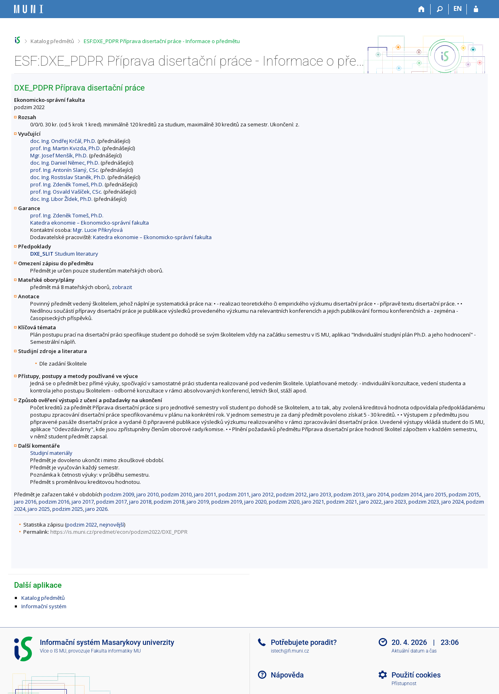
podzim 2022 (81, 524)
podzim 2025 (67, 508)
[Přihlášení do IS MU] (476, 9)
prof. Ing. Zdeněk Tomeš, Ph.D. (66, 184)
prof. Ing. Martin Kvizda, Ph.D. (65, 148)
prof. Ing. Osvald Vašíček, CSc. (66, 191)
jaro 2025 (39, 508)
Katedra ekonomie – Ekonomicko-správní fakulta (89, 222)
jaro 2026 (96, 508)
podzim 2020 (284, 501)
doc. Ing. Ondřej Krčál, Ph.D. (63, 141)
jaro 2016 (25, 501)
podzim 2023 (423, 501)
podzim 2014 (406, 494)
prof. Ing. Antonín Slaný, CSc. (64, 170)
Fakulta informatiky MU (116, 651)
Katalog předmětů (52, 41)
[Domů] (421, 9)
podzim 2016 (54, 501)
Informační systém (43, 606)
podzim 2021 (341, 501)
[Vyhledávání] (440, 9)
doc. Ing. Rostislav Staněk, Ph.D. (68, 177)
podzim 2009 (118, 494)
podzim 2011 (234, 494)
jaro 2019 (198, 501)
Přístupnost (404, 683)
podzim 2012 (291, 494)
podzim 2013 (349, 494)
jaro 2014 (378, 494)
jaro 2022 (370, 501)
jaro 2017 (83, 501)
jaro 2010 (147, 494)
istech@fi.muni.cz (290, 651)
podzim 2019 (226, 501)
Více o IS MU (53, 651)
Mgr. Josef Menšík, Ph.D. (59, 155)
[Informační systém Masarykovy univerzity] (28, 9)
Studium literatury (64, 253)
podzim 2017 (111, 501)
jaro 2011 (205, 494)
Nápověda (287, 675)
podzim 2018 (169, 501)
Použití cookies (416, 675)
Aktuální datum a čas (414, 651)
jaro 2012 (263, 494)
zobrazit (122, 287)
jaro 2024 (452, 501)
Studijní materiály (51, 452)
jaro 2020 (255, 501)
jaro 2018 (140, 501)
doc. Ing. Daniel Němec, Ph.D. (64, 162)
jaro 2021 (313, 501)
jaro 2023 (395, 501)
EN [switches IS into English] (458, 8)
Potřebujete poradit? (304, 642)
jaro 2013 (320, 494)
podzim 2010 (176, 494)
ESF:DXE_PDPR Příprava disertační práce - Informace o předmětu (162, 41)
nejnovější (111, 524)
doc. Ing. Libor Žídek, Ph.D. (61, 198)
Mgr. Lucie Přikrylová (98, 229)
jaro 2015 (435, 494)
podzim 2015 (464, 494)
